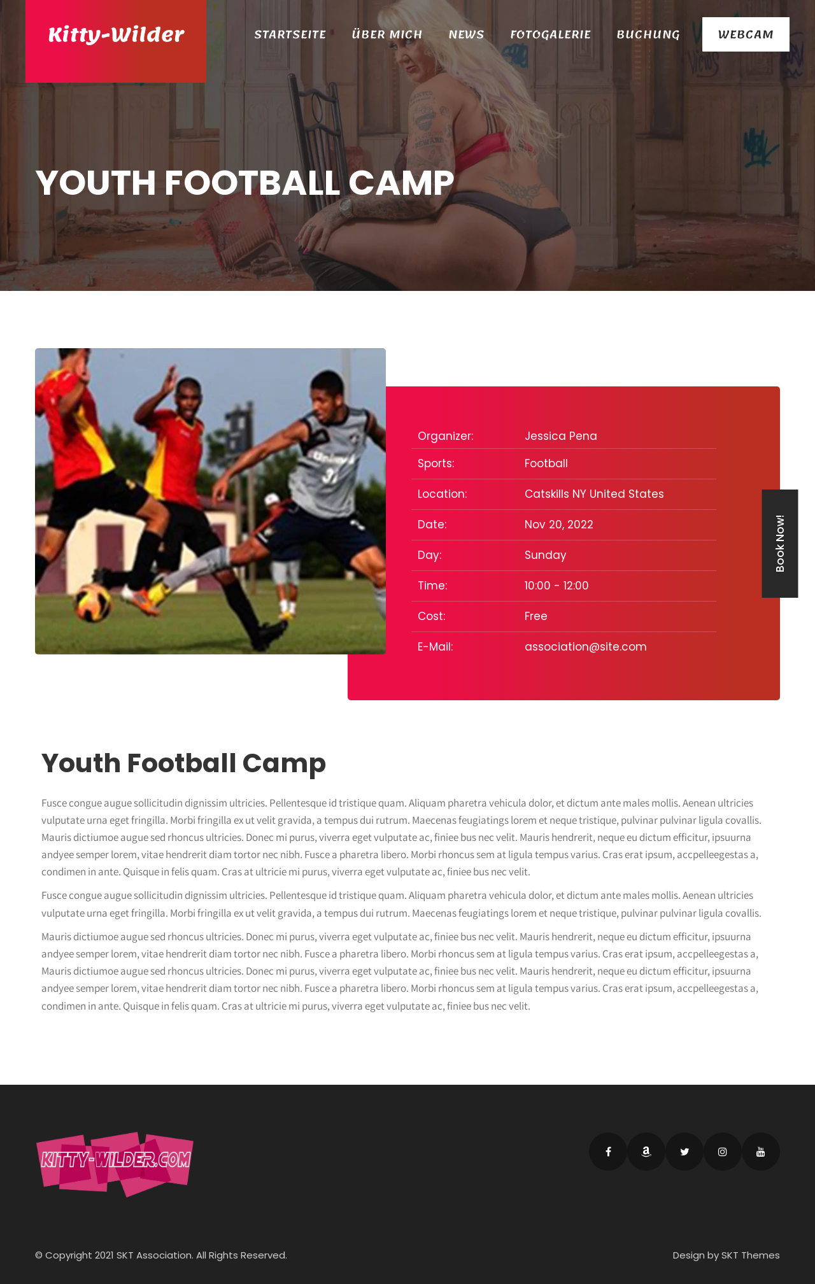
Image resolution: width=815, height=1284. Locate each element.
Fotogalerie (550, 34)
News (466, 34)
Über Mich (387, 34)
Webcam (746, 34)
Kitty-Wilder (116, 35)
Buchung (648, 34)
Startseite (290, 34)
